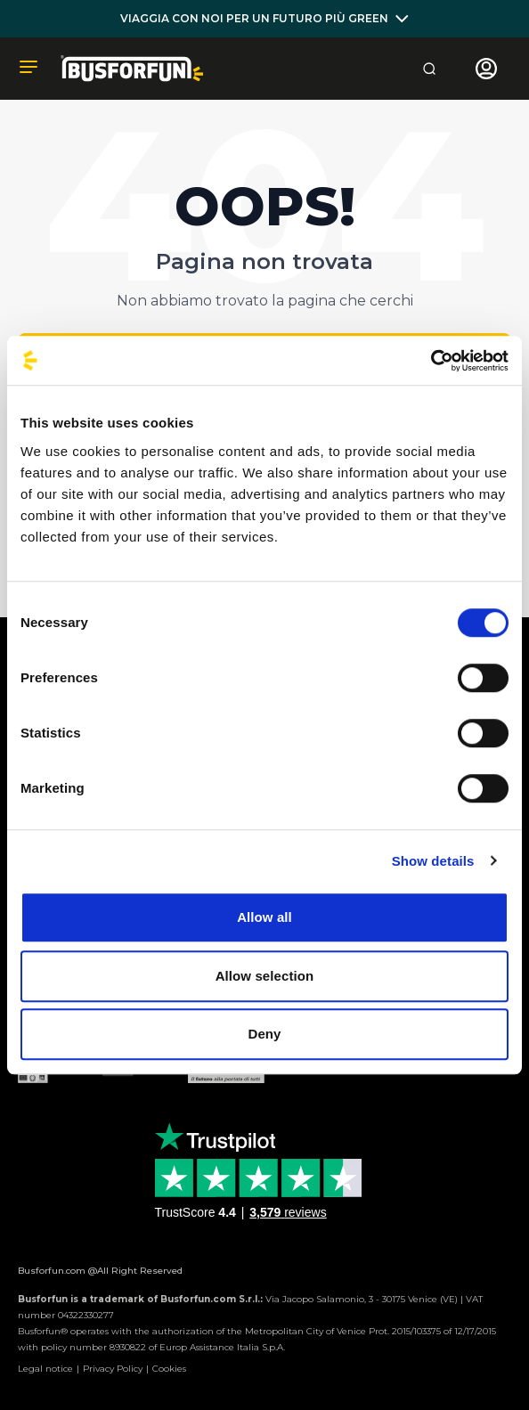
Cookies (169, 1368)
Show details (433, 860)
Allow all (264, 917)
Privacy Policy (112, 1368)
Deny (264, 1033)
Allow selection (265, 975)
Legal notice (45, 1368)
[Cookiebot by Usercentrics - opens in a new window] (431, 360)
